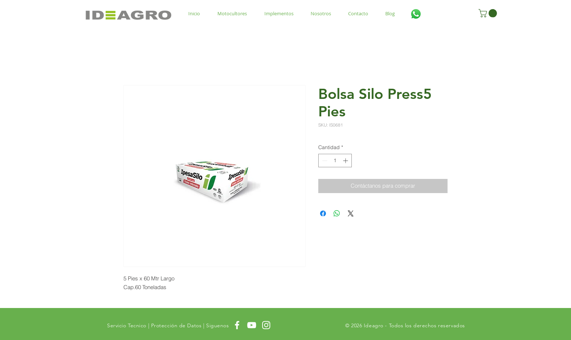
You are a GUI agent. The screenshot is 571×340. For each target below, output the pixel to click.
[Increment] (346, 160)
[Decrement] (323, 160)
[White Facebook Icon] (237, 325)
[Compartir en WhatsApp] (336, 213)
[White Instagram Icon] (266, 325)
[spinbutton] (335, 160)
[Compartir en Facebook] (323, 213)
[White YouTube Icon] (251, 325)
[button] (489, 13)
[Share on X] (350, 213)
